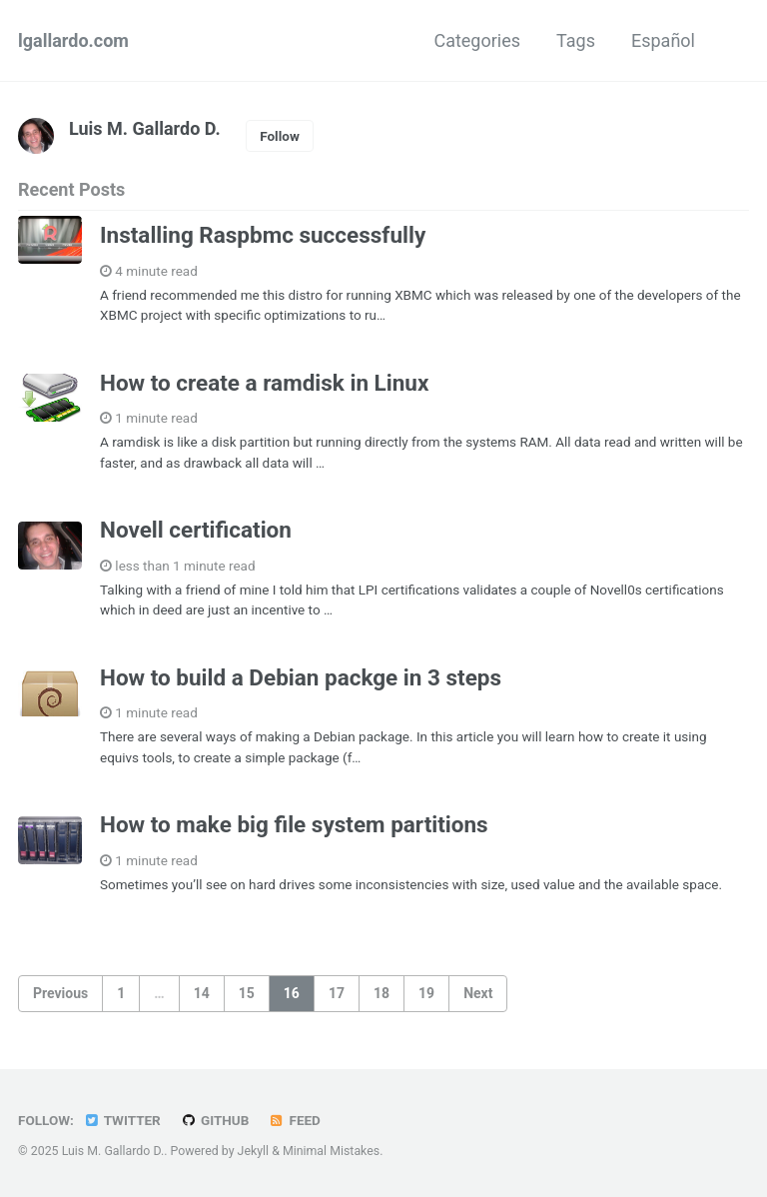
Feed (295, 1120)
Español (663, 40)
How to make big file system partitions (294, 824)
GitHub (214, 1120)
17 (337, 993)
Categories (476, 40)
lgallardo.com (73, 40)
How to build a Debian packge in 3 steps (300, 677)
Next (477, 993)
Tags (575, 40)
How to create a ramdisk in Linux (264, 383)
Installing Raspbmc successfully (262, 235)
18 (381, 993)
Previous (60, 993)
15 (247, 993)
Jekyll (254, 1151)
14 (202, 993)
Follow (280, 136)
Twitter (121, 1120)
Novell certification (196, 530)
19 (426, 993)
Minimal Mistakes (331, 1151)
